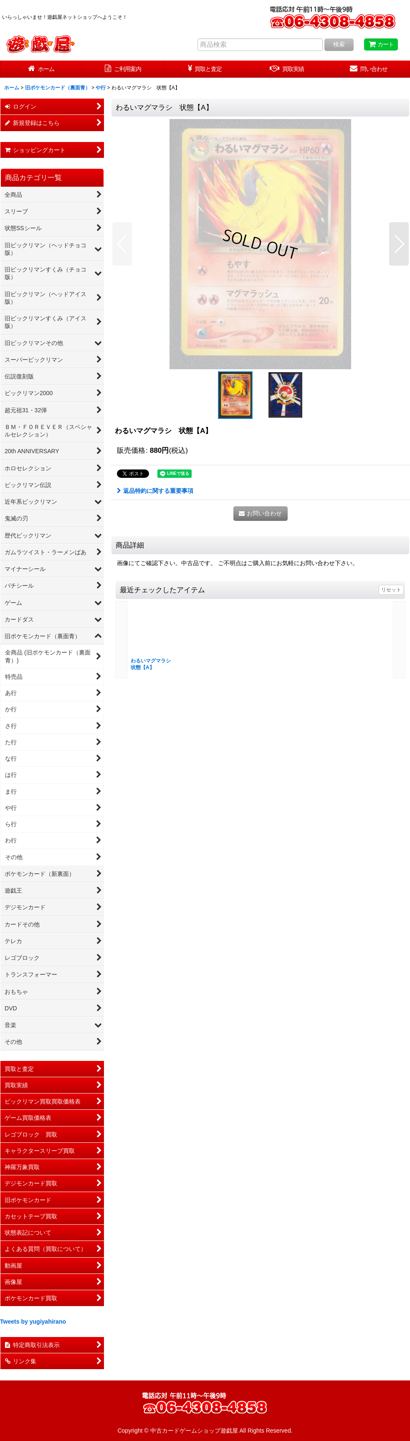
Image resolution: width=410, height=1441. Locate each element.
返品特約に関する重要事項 (155, 490)
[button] (122, 244)
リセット (391, 590)
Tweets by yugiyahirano (33, 1321)
